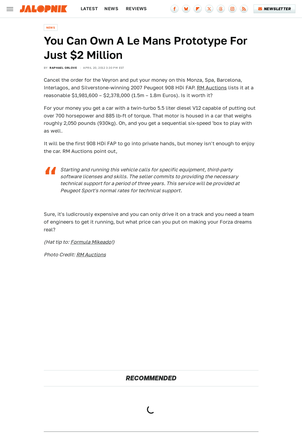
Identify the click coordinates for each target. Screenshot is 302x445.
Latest (89, 8)
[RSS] (244, 9)
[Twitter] (209, 9)
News (111, 8)
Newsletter (274, 9)
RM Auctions (212, 87)
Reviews (136, 8)
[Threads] (221, 9)
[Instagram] (232, 9)
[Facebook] (174, 9)
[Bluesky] (186, 9)
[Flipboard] (198, 9)
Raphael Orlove (63, 67)
